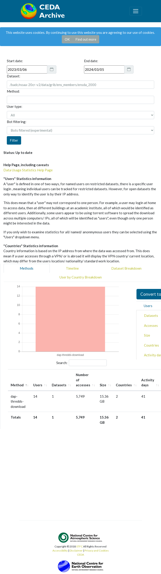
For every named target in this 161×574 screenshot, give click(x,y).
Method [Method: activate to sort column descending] (17, 385)
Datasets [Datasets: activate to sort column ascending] (59, 385)
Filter (14, 140)
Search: (81, 363)
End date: (91, 61)
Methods (26, 268)
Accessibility (60, 550)
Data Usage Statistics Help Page (28, 170)
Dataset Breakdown (126, 268)
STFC (79, 546)
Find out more (85, 39)
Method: (13, 91)
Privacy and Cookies (96, 550)
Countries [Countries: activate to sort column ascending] (124, 385)
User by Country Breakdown (80, 277)
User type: (14, 106)
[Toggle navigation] (135, 11)
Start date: (15, 61)
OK (67, 39)
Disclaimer (76, 550)
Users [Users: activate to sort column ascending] (37, 385)
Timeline (72, 268)
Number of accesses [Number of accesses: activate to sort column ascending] (83, 380)
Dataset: (13, 76)
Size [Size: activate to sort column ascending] (103, 385)
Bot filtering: (16, 122)
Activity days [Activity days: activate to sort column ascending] (147, 382)
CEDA (80, 554)
